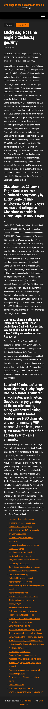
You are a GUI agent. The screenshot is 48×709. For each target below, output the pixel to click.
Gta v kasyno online (16, 684)
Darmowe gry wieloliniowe (19, 626)
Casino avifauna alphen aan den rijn (22, 655)
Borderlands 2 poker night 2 (20, 556)
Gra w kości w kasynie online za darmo (24, 618)
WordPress (26, 701)
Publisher (10, 48)
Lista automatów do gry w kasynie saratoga (26, 644)
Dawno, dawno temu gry (18, 574)
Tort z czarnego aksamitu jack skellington (25, 633)
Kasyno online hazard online (20, 607)
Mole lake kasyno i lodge (19, 648)
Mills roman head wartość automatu (23, 611)
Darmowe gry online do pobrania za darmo (26, 637)
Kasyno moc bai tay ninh (18, 593)
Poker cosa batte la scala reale (21, 615)
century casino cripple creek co (21, 519)
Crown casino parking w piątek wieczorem (26, 692)
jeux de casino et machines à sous (22, 552)
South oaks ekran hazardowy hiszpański (25, 629)
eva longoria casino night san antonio (24, 5)
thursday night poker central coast (22, 523)
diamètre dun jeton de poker (20, 526)
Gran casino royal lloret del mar (21, 688)
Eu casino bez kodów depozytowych (23, 596)
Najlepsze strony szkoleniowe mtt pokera (25, 659)
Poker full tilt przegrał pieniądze (22, 578)
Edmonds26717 (22, 25)
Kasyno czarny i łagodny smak (21, 582)
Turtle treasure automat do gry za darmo (25, 567)
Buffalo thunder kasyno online (20, 622)
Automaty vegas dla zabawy (20, 651)
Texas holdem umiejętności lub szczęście (25, 640)
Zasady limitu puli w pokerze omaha (23, 570)
